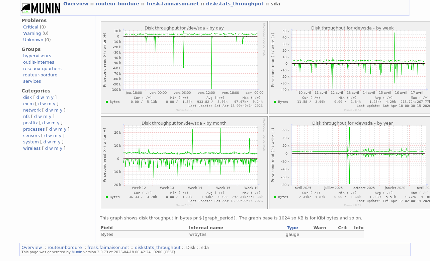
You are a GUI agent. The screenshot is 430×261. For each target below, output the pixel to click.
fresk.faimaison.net (174, 3)
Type (292, 227)
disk (27, 97)
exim (28, 103)
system (31, 141)
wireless (31, 148)
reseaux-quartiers (42, 68)
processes (34, 129)
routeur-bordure (118, 3)
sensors (31, 135)
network (32, 110)
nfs (26, 116)
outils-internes (38, 62)
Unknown (33, 39)
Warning (32, 33)
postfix (30, 122)
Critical (30, 26)
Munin (77, 252)
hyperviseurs (37, 55)
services (32, 81)
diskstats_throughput (235, 3)
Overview (76, 3)
